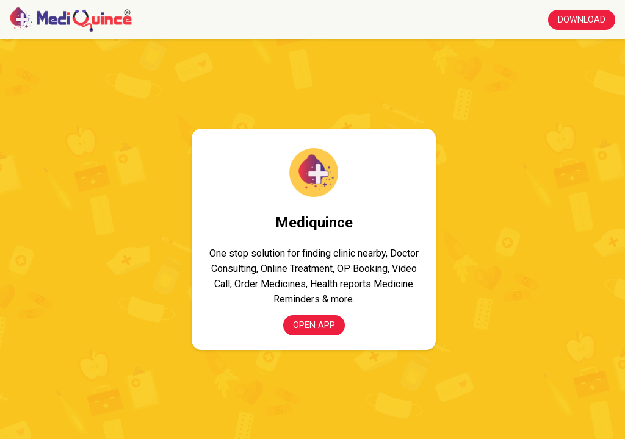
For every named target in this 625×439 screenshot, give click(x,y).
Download (581, 20)
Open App (314, 325)
